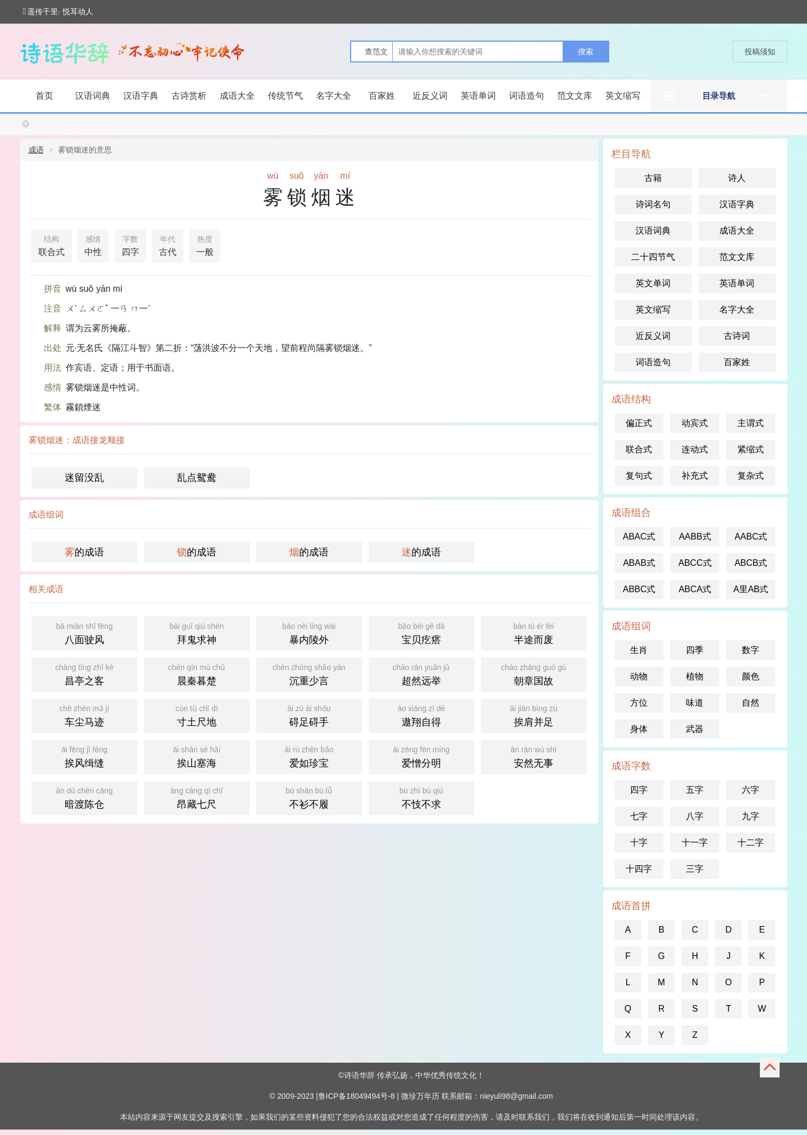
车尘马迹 (84, 715)
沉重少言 (309, 673)
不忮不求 (421, 797)
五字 (694, 789)
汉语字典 (140, 95)
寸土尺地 (197, 715)
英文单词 (653, 283)
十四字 (639, 868)
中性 (93, 244)
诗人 (737, 178)
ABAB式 (639, 563)
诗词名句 (653, 204)
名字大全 (333, 95)
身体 (639, 729)
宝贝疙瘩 (421, 632)
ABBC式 (639, 589)
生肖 (639, 650)
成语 (36, 150)
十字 (639, 842)
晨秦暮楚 (197, 673)
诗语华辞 (359, 1075)
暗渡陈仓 (84, 797)
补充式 (695, 475)
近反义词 (430, 95)
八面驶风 (84, 632)
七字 (639, 816)
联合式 (51, 244)
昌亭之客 (84, 673)
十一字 (695, 842)
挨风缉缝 (84, 756)
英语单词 (478, 95)
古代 (167, 244)
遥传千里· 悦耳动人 (58, 11)
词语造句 (526, 95)
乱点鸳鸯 (196, 477)
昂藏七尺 (197, 797)
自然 (750, 702)
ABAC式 (639, 536)
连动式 (695, 449)
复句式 (639, 475)
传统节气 (285, 95)
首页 (44, 95)
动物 (639, 676)
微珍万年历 (420, 1096)
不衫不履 (309, 797)
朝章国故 (534, 673)
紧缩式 (750, 449)
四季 (694, 650)
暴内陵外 (309, 632)
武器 (694, 729)
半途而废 (534, 632)
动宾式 (695, 423)
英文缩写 (622, 95)
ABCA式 (695, 589)
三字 (694, 868)
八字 (694, 816)
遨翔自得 (421, 715)
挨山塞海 (197, 756)
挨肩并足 (534, 715)
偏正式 (639, 423)
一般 (205, 244)
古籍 (653, 178)
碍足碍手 (309, 715)
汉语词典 (92, 95)
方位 (639, 702)
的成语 (84, 552)
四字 (130, 244)
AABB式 (695, 536)
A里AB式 (750, 589)
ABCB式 (751, 563)
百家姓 (382, 95)
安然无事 (534, 756)
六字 (750, 789)
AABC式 (751, 536)
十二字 (750, 842)
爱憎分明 (421, 756)
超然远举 (421, 673)
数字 (750, 650)
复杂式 (750, 475)
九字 (750, 816)
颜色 (750, 676)
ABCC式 (694, 563)
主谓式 (750, 423)
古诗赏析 (189, 95)
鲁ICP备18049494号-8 (356, 1096)
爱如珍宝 (309, 756)
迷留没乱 (84, 477)
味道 (694, 702)
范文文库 (574, 95)
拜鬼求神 (197, 632)
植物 (694, 676)
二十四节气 (653, 257)
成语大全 (237, 95)
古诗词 (737, 335)
